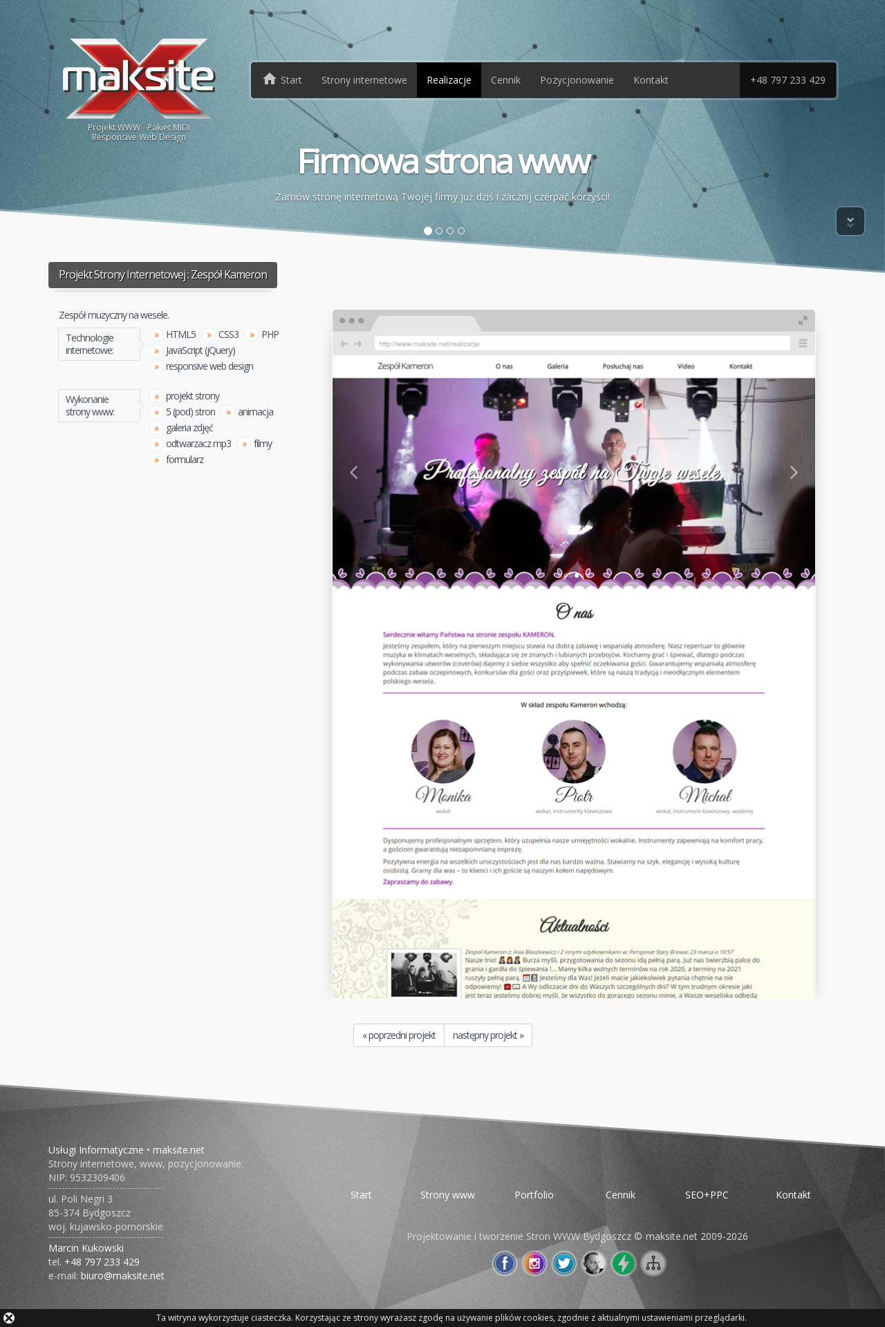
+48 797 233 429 (788, 79)
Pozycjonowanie (577, 79)
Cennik (506, 79)
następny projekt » (488, 1035)
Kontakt (651, 79)
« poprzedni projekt (399, 1035)
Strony (364, 79)
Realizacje (449, 79)
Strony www (447, 1194)
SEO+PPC (707, 1194)
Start (361, 1194)
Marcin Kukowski (86, 1247)
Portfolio (534, 1194)
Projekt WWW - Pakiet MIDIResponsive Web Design (139, 89)
